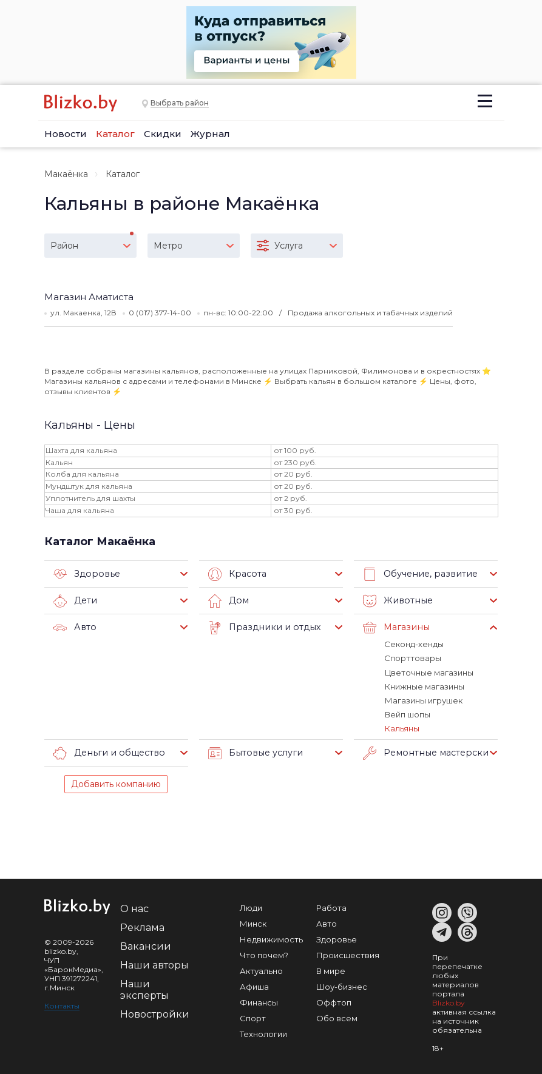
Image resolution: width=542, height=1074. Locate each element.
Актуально (261, 970)
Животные (396, 601)
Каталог (115, 133)
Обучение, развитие (418, 574)
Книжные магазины (424, 686)
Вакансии (145, 945)
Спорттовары (412, 658)
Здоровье (85, 574)
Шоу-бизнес (341, 985)
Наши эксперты (144, 988)
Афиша (254, 985)
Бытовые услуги (253, 752)
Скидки (162, 133)
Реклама (142, 926)
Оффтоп (333, 1001)
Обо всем (336, 1017)
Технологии (263, 1033)
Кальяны (401, 728)
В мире (330, 970)
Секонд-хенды (414, 644)
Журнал (210, 133)
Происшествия (347, 954)
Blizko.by (448, 1001)
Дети (75, 601)
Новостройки (154, 1013)
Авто (74, 627)
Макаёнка (66, 174)
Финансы (259, 1001)
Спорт (253, 1017)
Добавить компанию (116, 782)
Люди (251, 906)
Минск (253, 922)
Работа (331, 906)
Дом (228, 601)
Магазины (395, 627)
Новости (65, 133)
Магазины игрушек (423, 700)
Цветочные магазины (428, 672)
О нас (134, 907)
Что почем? (264, 954)
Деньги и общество (106, 752)
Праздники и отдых (261, 627)
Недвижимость (271, 938)
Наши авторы (154, 964)
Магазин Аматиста (89, 297)
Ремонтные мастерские (425, 752)
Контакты (62, 1004)
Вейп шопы (407, 714)
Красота (236, 574)
